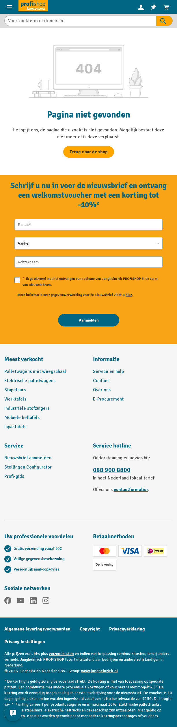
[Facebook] (7, 601)
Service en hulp (108, 371)
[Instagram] (45, 601)
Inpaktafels (15, 427)
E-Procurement (108, 399)
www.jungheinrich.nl (99, 671)
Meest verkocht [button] (23, 359)
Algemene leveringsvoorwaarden (37, 629)
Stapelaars (15, 390)
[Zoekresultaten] (164, 21)
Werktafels (15, 399)
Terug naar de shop (89, 152)
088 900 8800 (112, 470)
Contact (101, 381)
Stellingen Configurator (28, 467)
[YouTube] (20, 601)
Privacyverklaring (127, 629)
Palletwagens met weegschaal (35, 371)
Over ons (102, 390)
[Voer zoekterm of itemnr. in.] (80, 21)
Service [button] (13, 445)
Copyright (90, 629)
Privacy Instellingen (24, 642)
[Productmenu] (9, 7)
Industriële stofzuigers (26, 408)
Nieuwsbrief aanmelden (27, 458)
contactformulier (131, 489)
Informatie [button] (106, 359)
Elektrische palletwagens (29, 381)
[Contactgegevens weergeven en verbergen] (13, 712)
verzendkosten (61, 653)
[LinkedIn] (33, 601)
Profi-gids (14, 476)
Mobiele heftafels (22, 417)
